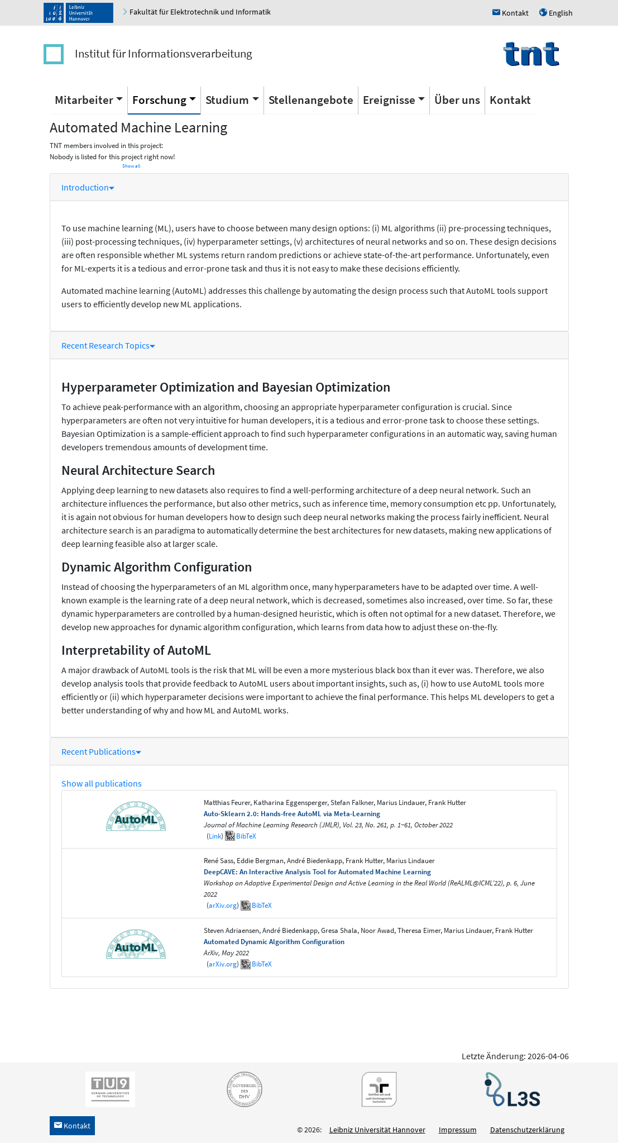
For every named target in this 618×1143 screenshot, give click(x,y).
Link (215, 836)
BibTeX (246, 836)
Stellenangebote (311, 99)
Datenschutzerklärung (527, 1130)
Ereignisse (389, 99)
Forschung (159, 99)
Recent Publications (101, 751)
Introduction (87, 187)
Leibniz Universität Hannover (377, 1130)
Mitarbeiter (84, 99)
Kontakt (510, 99)
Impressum (458, 1130)
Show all (131, 166)
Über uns (457, 99)
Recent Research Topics (108, 345)
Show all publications (101, 783)
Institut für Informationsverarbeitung (163, 53)
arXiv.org (223, 905)
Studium (227, 99)
